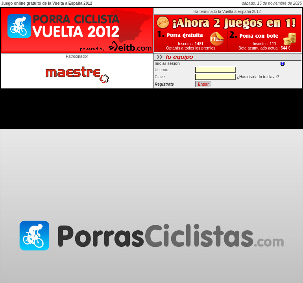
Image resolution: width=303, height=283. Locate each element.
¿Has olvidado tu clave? (258, 77)
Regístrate (164, 84)
